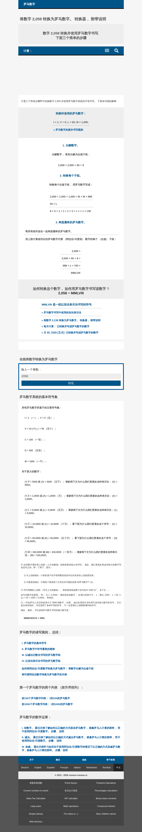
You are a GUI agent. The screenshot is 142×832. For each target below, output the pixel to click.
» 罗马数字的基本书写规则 (68, 129)
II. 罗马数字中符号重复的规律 (38, 649)
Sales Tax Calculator (35, 798)
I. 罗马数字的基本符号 (34, 643)
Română (107, 767)
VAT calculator (71, 798)
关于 (31, 760)
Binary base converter (106, 798)
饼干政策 (110, 760)
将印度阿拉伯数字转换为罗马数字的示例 (44, 674)
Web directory (35, 822)
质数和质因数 (36, 783)
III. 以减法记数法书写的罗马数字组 (41, 655)
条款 (84, 760)
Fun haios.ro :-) (71, 814)
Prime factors (71, 783)
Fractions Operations (106, 783)
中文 (118, 767)
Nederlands (91, 767)
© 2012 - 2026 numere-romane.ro (71, 775)
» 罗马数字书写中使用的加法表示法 (61, 312)
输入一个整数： (31, 369)
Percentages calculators (106, 791)
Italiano (77, 767)
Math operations (71, 806)
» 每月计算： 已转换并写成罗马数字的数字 (66, 326)
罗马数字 (29, 4)
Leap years (36, 806)
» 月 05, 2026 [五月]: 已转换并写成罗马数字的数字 (70, 332)
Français (64, 767)
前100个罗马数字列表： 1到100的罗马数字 (46, 698)
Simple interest (36, 814)
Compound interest (106, 806)
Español (51, 767)
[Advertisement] (71, 75)
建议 (58, 760)
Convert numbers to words (35, 791)
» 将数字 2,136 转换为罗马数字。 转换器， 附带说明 (71, 320)
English (37, 767)
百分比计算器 (71, 791)
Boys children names (106, 814)
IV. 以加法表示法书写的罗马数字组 (41, 661)
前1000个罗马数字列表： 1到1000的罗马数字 (47, 704)
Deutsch (25, 767)
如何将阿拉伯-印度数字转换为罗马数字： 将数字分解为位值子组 (57, 668)
